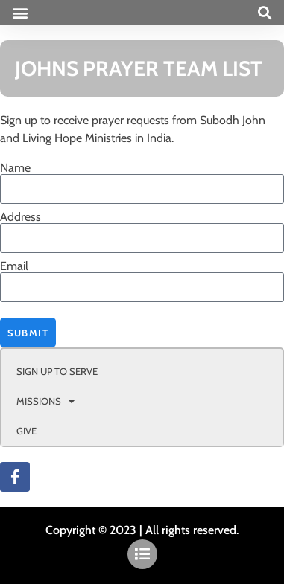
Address (20, 217)
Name (15, 168)
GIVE (26, 431)
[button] (19, 12)
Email (14, 266)
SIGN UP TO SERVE (57, 371)
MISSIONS (45, 401)
